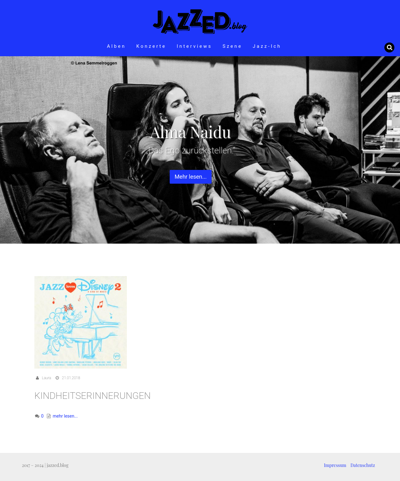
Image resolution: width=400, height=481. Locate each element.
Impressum (335, 465)
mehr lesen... (65, 416)
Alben (116, 46)
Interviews (194, 46)
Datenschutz (363, 465)
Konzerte (151, 46)
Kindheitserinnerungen (92, 395)
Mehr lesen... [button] (191, 176)
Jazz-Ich (267, 46)
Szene (232, 46)
